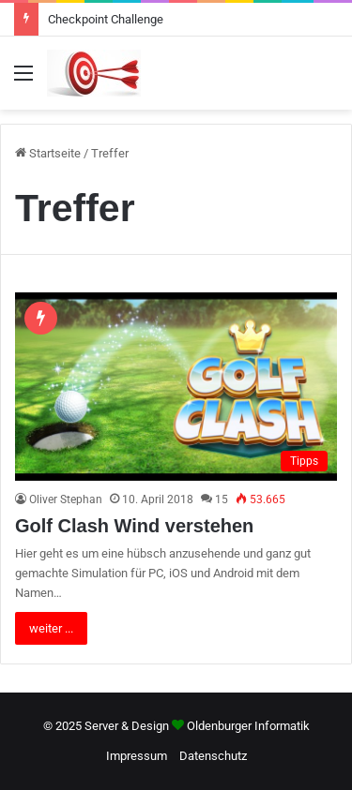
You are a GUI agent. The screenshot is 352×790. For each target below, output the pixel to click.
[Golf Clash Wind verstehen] (176, 386)
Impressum (136, 756)
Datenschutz (213, 756)
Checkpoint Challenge (105, 19)
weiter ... (51, 628)
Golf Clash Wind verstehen (134, 525)
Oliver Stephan (65, 499)
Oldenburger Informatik (248, 726)
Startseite (48, 153)
